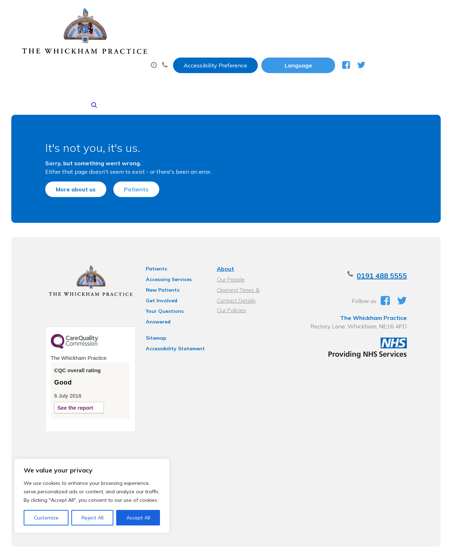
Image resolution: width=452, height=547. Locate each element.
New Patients (116, 59)
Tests (363, 34)
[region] (92, 496)
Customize (46, 518)
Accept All (138, 518)
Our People (230, 253)
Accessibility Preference (285, 13)
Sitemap (151, 303)
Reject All (92, 518)
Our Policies (230, 284)
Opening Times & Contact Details (248, 265)
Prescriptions (243, 34)
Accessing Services (163, 254)
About (110, 34)
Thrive (428, 536)
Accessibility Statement (170, 314)
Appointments (174, 34)
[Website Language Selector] (368, 13)
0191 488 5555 (394, 250)
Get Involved (156, 275)
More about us (63, 155)
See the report (63, 385)
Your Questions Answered (172, 286)
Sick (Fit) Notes (308, 34)
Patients (124, 155)
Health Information (192, 59)
